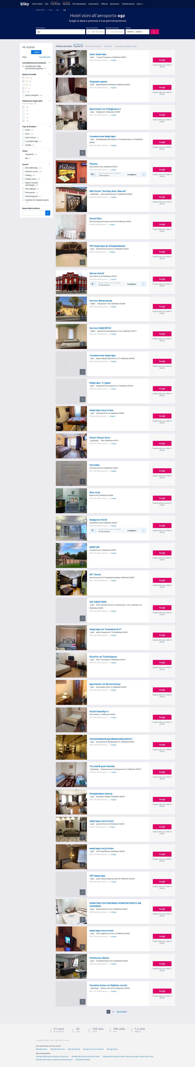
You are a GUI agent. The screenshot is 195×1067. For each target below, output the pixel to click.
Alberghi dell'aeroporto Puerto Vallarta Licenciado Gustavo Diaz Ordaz (128, 1056)
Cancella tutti (44, 57)
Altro (139, 3)
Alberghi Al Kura (41, 1049)
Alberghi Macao (112, 1049)
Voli (46, 3)
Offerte (104, 3)
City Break (55, 3)
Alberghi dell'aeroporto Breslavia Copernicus (52, 1056)
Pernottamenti (79, 3)
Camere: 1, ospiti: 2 (134, 31)
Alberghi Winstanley (83, 1060)
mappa (113, 60)
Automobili (93, 3)
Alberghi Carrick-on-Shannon (93, 1049)
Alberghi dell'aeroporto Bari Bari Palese (85, 1056)
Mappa (36, 52)
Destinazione (40, 28)
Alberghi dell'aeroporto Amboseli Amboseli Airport (54, 1060)
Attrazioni (114, 3)
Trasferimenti (128, 3)
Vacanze (66, 3)
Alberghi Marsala (74, 1049)
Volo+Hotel (37, 3)
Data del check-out (112, 28)
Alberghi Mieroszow (57, 1049)
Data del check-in (92, 28)
